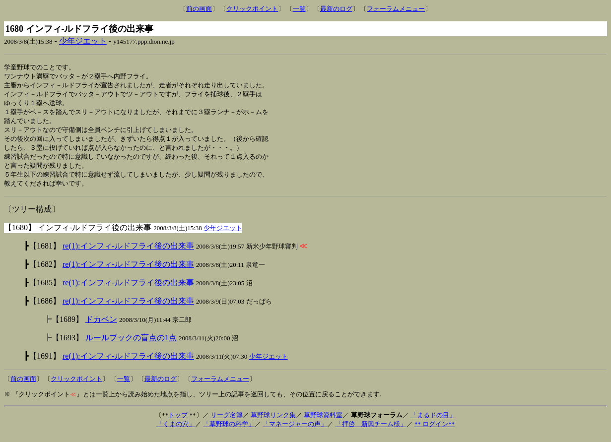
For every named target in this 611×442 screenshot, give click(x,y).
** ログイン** (434, 431)
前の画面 (199, 8)
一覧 (299, 8)
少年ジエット (83, 41)
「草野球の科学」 (229, 431)
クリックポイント (252, 8)
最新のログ (336, 8)
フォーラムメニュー (396, 8)
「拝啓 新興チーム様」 (371, 431)
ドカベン (101, 326)
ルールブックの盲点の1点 (131, 344)
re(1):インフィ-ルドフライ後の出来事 (128, 253)
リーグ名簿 (226, 422)
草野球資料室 (323, 422)
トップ (178, 422)
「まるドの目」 (433, 422)
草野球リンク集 (273, 422)
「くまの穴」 (175, 431)
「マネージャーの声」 (295, 431)
